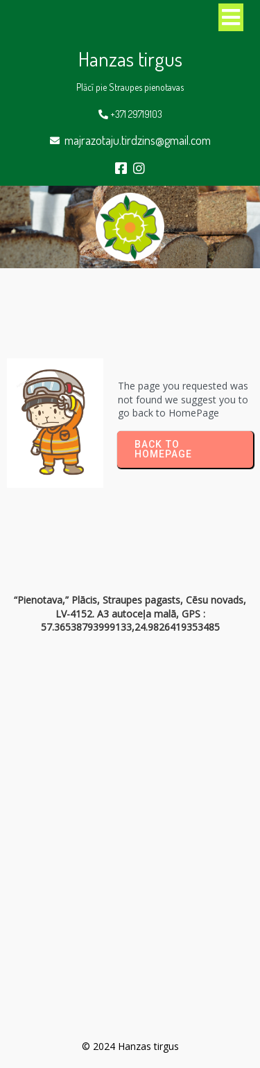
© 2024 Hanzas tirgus (130, 1046)
